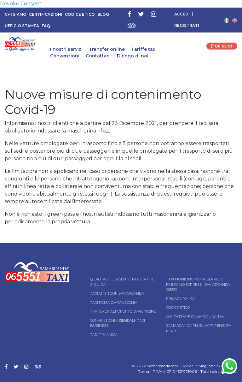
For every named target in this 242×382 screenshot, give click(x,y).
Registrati (186, 25)
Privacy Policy (180, 299)
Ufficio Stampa (22, 25)
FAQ (46, 25)
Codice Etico (80, 14)
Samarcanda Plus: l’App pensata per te (198, 328)
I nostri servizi (66, 49)
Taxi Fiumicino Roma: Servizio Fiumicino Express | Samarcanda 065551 (198, 284)
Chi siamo (15, 14)
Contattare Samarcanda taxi (195, 316)
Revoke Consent (21, 4)
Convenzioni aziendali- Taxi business (117, 323)
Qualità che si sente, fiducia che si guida (122, 282)
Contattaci (98, 56)
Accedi (182, 14)
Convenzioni (64, 56)
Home (5, 70)
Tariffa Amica (104, 334)
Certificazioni (45, 14)
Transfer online (107, 49)
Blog (103, 14)
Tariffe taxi (144, 49)
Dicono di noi (132, 56)
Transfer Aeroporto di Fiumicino (123, 311)
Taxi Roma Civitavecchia (113, 302)
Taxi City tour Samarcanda (117, 293)
